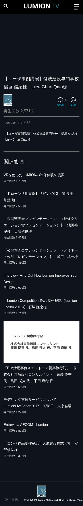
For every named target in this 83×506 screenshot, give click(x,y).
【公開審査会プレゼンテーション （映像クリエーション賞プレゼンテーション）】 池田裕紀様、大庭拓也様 (41, 225)
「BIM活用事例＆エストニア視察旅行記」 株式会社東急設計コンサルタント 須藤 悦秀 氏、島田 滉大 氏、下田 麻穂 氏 (40, 374)
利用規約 (11, 499)
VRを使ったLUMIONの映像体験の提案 (34, 175)
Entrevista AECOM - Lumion (26, 425)
